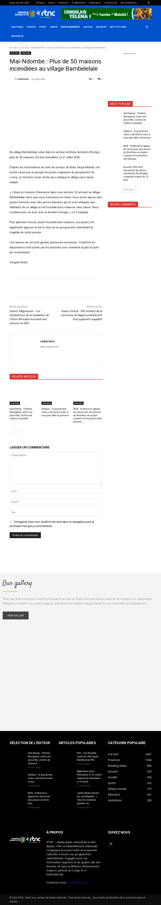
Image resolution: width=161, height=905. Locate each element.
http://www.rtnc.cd (49, 347)
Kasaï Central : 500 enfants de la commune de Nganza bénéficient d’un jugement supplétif (81, 315)
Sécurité (101, 26)
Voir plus (130, 189)
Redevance (95, 2)
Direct (52, 2)
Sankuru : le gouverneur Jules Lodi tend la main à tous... (40, 778)
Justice (88, 26)
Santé (53, 26)
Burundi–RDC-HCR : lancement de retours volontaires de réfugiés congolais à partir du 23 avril (135, 173)
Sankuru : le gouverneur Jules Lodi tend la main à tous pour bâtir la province (55, 412)
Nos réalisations (129, 2)
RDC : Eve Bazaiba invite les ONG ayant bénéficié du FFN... (87, 756)
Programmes (79, 2)
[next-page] (18, 430)
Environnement (70, 26)
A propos (40, 2)
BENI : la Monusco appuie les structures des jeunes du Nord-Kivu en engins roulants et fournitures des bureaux (87, 415)
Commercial (110, 2)
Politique (17, 26)
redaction (23, 78)
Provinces (17, 36)
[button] (147, 27)
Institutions (118, 26)
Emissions (64, 2)
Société (31, 26)
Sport (43, 26)
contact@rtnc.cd (78, 882)
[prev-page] (12, 430)
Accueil (13, 47)
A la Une (24, 47)
